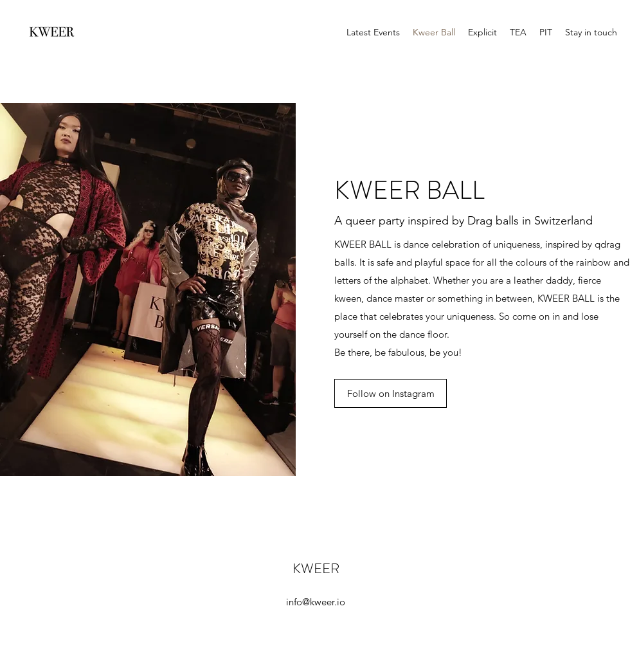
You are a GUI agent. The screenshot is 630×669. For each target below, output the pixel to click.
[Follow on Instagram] (390, 393)
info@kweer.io (315, 602)
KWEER (315, 568)
